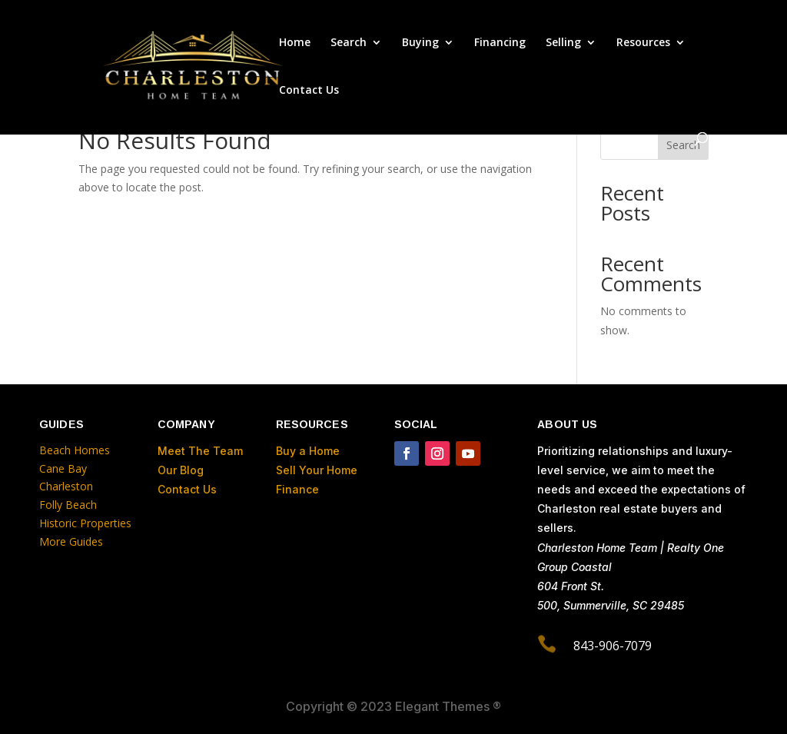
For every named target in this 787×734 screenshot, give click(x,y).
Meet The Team (200, 450)
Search (348, 43)
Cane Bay (63, 468)
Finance (297, 489)
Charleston (66, 486)
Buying (420, 43)
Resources (643, 43)
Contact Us (309, 91)
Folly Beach (68, 504)
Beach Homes (74, 450)
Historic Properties (85, 523)
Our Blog (181, 470)
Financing (500, 43)
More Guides (72, 541)
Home (294, 43)
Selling (563, 43)
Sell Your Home (316, 470)
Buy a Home (308, 450)
